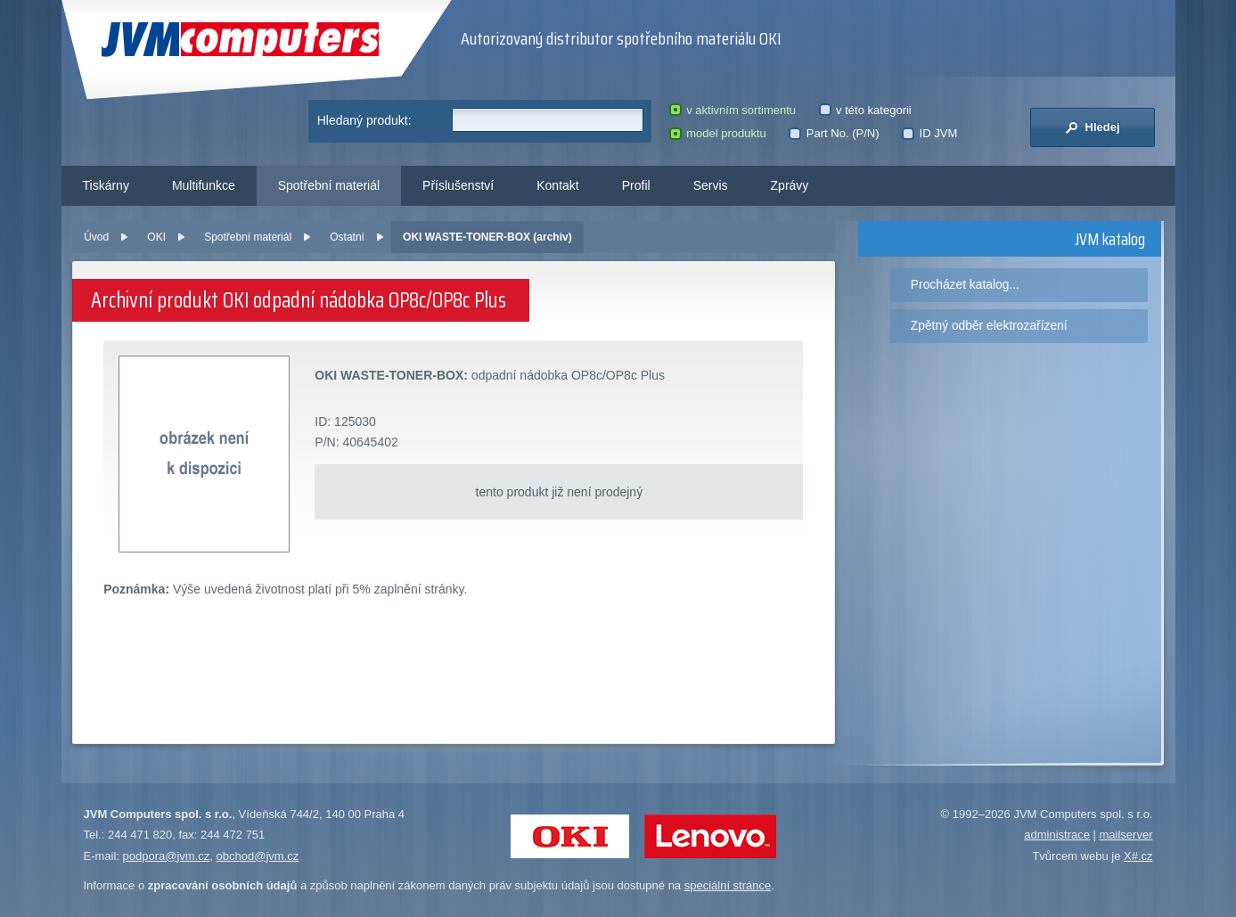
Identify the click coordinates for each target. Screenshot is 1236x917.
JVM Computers (240, 39)
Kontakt (557, 185)
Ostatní (347, 237)
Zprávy (790, 185)
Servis (710, 185)
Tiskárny (106, 185)
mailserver (1126, 834)
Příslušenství (458, 185)
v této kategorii (865, 110)
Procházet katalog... (965, 284)
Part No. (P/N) (834, 133)
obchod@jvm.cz (258, 856)
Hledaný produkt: (364, 120)
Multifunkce (203, 185)
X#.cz (1138, 856)
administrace (1057, 834)
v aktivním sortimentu (732, 110)
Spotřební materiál (329, 185)
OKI (156, 237)
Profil (636, 185)
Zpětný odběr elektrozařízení (989, 325)
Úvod (96, 237)
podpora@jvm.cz (166, 856)
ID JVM (929, 133)
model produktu (717, 133)
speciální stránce (728, 885)
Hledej (1092, 127)
